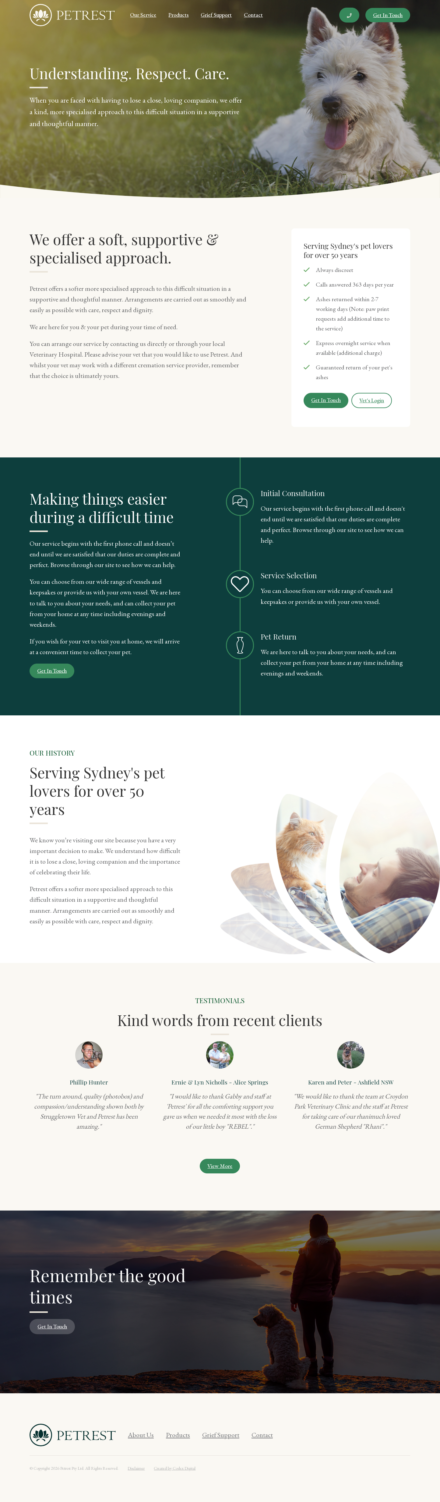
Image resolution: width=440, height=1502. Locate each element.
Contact (253, 14)
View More (219, 1165)
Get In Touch (388, 15)
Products (178, 14)
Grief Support (216, 14)
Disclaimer (136, 1468)
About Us (141, 1434)
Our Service (143, 14)
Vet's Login (371, 400)
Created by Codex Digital (174, 1468)
